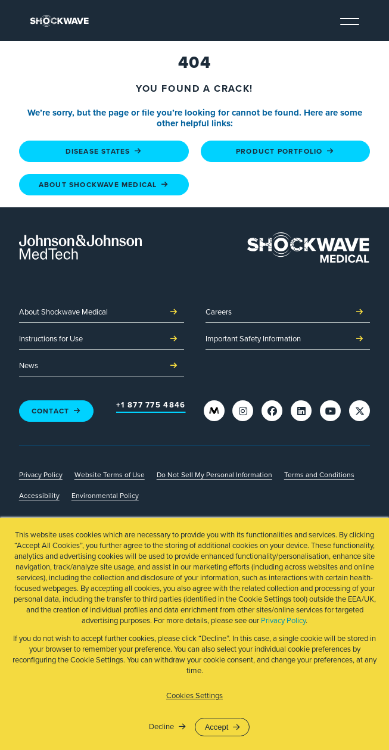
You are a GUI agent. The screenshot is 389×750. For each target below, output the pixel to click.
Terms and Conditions (319, 474)
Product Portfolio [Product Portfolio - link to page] (285, 151)
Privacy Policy (283, 620)
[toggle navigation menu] (349, 20)
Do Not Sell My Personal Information (214, 474)
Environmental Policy (105, 495)
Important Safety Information (288, 339)
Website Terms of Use (109, 474)
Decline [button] (161, 726)
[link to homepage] (59, 21)
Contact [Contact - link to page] (57, 411)
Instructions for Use (101, 339)
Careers (288, 313)
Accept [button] (217, 727)
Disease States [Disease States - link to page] (104, 151)
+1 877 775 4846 (151, 405)
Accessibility (39, 495)
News (101, 366)
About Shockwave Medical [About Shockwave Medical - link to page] (104, 184)
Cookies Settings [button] (194, 695)
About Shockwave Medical (101, 313)
